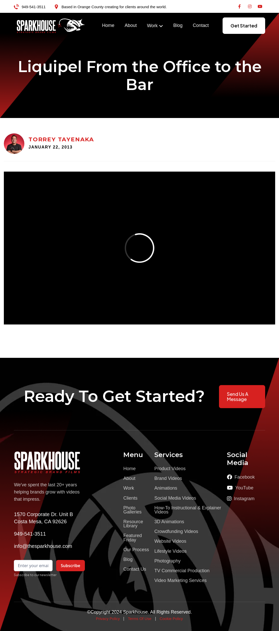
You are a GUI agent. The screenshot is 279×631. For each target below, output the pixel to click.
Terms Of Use (140, 618)
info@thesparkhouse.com (43, 546)
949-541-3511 (33, 7)
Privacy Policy (108, 618)
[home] (51, 25)
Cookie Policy (171, 618)
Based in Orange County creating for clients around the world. (114, 7)
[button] (155, 25)
